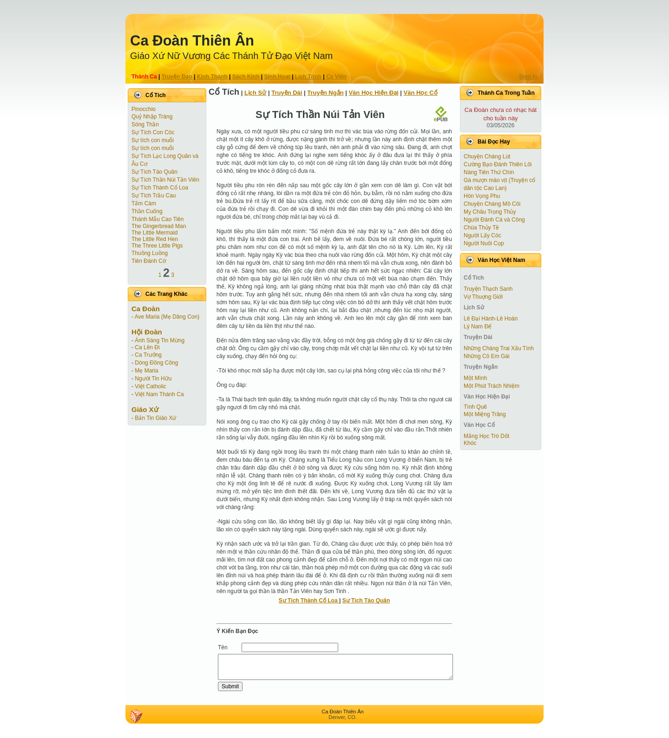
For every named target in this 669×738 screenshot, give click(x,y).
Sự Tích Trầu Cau (153, 195)
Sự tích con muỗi (152, 140)
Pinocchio (143, 109)
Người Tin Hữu (153, 378)
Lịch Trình (308, 76)
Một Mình (475, 378)
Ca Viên (336, 76)
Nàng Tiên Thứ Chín (489, 172)
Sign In (528, 76)
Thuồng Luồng (149, 253)
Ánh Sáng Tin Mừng (159, 340)
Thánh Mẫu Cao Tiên (157, 219)
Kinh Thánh (212, 76)
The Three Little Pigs (157, 245)
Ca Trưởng (148, 355)
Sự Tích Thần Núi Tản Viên (165, 179)
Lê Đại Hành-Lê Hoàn (491, 318)
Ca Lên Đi (147, 347)
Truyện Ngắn (325, 92)
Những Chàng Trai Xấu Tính (499, 348)
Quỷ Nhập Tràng (151, 116)
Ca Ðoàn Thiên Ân (192, 41)
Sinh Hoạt (277, 76)
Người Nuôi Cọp (484, 243)
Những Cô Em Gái (487, 356)
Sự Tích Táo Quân (154, 172)
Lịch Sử (255, 92)
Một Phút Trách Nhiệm (491, 386)
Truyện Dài (286, 92)
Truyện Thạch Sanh (488, 289)
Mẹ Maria (146, 370)
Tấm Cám (143, 203)
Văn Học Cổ (421, 92)
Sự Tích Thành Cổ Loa (159, 187)
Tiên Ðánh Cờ (148, 261)
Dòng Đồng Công (156, 362)
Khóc (470, 443)
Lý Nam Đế (478, 326)
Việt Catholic (150, 386)
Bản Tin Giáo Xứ (155, 418)
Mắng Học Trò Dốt (486, 436)
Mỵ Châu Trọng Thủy (490, 212)
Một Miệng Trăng (485, 414)
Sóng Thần (145, 124)
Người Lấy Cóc (482, 235)
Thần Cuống (147, 211)
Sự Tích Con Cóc (152, 132)
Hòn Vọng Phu (482, 196)
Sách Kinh (246, 76)
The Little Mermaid (154, 232)
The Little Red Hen (154, 239)
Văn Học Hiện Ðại (373, 92)
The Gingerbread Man (158, 226)
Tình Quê (475, 407)
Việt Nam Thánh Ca (159, 394)
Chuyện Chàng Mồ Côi (492, 204)
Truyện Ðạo (177, 76)
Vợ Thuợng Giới (483, 297)
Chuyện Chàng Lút (487, 156)
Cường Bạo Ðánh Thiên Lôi (498, 164)
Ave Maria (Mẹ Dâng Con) (167, 316)
